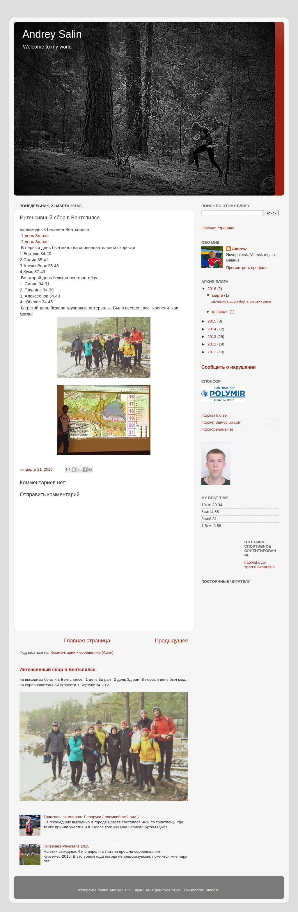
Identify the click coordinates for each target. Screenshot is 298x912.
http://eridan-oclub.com (221, 422)
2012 (212, 344)
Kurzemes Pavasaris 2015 (66, 846)
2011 (212, 352)
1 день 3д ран (35, 235)
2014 (212, 329)
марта (218, 295)
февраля (221, 311)
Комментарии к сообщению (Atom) (82, 652)
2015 (212, 321)
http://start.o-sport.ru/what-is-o (259, 564)
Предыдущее (171, 640)
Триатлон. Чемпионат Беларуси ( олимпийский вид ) (91, 817)
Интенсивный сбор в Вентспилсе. (58, 669)
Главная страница (87, 640)
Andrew (239, 249)
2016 (212, 288)
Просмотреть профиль (246, 268)
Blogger (212, 890)
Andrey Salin (52, 34)
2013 (212, 336)
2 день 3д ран (35, 241)
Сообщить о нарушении (228, 367)
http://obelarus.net (217, 429)
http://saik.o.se (214, 415)
